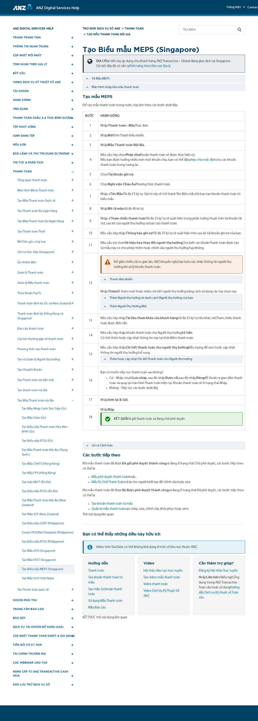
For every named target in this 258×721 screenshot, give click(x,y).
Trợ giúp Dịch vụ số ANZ (101, 28)
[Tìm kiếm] (211, 29)
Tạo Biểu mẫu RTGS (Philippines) (43, 541)
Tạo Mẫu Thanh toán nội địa (109, 34)
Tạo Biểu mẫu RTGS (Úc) (37, 441)
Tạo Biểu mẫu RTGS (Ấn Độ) (40, 491)
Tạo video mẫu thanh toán (161, 577)
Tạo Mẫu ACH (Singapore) (38, 551)
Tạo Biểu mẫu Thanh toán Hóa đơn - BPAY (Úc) (45, 429)
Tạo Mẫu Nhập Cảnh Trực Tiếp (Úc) (44, 408)
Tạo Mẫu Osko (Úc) (34, 418)
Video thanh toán (155, 584)
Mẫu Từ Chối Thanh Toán (108, 482)
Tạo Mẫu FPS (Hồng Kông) (39, 473)
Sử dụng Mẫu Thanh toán (105, 601)
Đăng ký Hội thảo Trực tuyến (218, 571)
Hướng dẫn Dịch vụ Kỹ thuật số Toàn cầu (219, 592)
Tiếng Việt (234, 7)
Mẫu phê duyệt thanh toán (110, 477)
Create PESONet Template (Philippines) (48, 532)
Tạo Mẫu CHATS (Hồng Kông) (40, 464)
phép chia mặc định (202, 160)
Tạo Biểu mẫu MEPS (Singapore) (42, 569)
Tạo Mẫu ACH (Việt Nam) (38, 578)
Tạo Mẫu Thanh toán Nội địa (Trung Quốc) (45, 452)
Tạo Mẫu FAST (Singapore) (39, 560)
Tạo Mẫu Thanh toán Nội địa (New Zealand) (44, 503)
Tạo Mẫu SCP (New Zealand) (40, 514)
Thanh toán (134, 28)
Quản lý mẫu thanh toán (108, 509)
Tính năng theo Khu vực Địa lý (150, 66)
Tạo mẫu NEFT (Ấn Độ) (36, 482)
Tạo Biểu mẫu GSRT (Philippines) (43, 523)
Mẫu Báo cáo (97, 607)
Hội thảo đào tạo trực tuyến (162, 571)
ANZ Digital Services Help (33, 28)
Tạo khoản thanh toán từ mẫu (112, 504)
